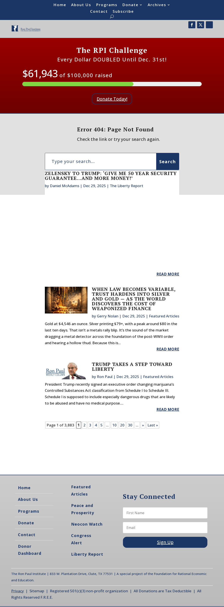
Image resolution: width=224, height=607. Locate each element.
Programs (106, 5)
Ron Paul (104, 376)
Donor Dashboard (29, 550)
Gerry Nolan (107, 316)
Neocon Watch (87, 524)
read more (167, 274)
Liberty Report (87, 554)
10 (114, 425)
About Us (81, 5)
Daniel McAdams (64, 185)
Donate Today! (112, 99)
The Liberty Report (126, 185)
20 (122, 425)
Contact (99, 12)
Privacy (17, 590)
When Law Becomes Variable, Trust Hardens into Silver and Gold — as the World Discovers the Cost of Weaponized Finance (134, 299)
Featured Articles (164, 316)
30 (130, 425)
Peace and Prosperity (82, 509)
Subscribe (123, 12)
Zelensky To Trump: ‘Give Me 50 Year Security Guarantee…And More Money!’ (111, 175)
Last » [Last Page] (152, 425)
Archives (157, 5)
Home (59, 5)
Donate (130, 5)
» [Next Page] (143, 425)
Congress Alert (81, 539)
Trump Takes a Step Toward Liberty (132, 366)
